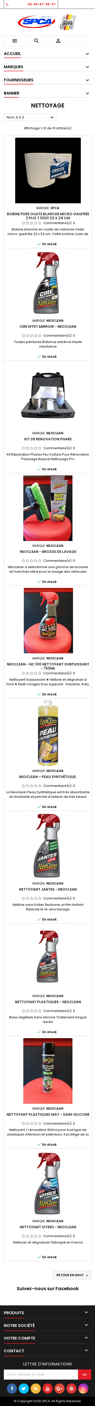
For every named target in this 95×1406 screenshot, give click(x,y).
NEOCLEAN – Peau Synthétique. (48, 776)
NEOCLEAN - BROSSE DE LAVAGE (48, 551)
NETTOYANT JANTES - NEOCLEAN (48, 889)
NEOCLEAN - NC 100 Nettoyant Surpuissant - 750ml (48, 666)
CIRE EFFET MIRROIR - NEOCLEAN (48, 326)
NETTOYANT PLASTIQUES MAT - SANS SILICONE (48, 1114)
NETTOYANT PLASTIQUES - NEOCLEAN (48, 1001)
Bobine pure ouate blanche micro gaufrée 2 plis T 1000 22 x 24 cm (48, 216)
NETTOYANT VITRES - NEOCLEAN (48, 1227)
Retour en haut (72, 1275)
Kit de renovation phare (48, 439)
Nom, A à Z (31, 118)
